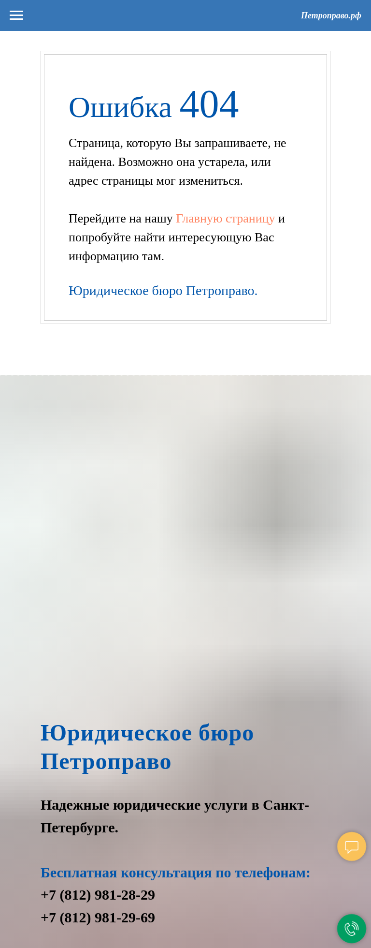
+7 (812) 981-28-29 (98, 895)
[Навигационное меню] (16, 15)
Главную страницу (227, 218)
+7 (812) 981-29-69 (98, 917)
